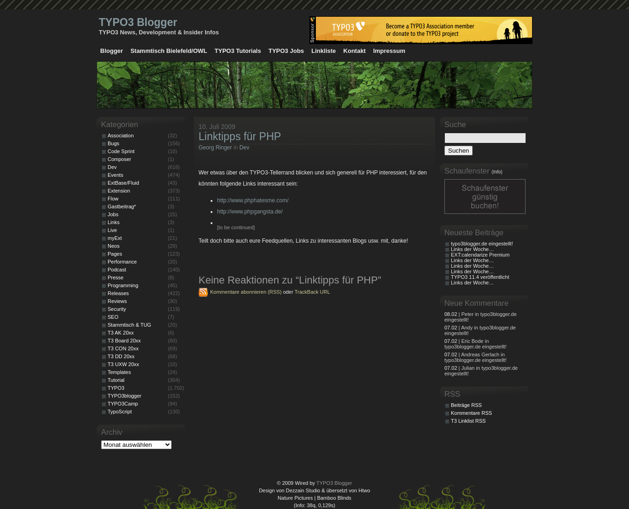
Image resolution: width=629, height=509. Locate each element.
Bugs (113, 143)
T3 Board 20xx (124, 340)
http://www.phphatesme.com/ (253, 200)
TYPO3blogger (124, 396)
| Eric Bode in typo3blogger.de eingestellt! (475, 343)
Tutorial (116, 380)
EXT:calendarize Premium (480, 255)
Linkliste (323, 50)
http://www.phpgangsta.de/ (249, 211)
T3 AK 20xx (121, 332)
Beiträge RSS (466, 405)
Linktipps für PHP (240, 136)
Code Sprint (121, 151)
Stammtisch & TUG (129, 325)
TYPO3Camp (123, 403)
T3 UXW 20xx (123, 364)
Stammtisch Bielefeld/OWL (168, 50)
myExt (115, 238)
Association (121, 135)
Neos (114, 246)
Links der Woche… (472, 249)
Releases (118, 293)
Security (117, 309)
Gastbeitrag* (122, 206)
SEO (113, 317)
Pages (115, 254)
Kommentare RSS (471, 413)
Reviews (117, 301)
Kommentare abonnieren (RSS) (246, 292)
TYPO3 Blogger (138, 22)
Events (115, 175)
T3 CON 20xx (123, 348)
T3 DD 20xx (121, 356)
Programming (123, 285)
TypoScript (120, 411)
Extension (119, 190)
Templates (119, 372)
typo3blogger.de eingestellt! (482, 243)
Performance (122, 261)
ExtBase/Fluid (123, 183)
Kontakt (354, 50)
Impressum (389, 50)
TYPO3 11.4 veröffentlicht (480, 277)
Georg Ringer (215, 147)
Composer (119, 159)
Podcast (117, 269)
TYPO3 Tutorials (238, 50)
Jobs (113, 214)
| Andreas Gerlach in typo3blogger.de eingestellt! (475, 357)
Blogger (111, 50)
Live (112, 230)
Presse (115, 277)
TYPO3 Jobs (286, 50)
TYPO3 (116, 388)
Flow (113, 198)
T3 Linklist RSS (468, 421)
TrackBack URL (312, 292)
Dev (244, 147)
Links (114, 222)
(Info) (497, 171)
